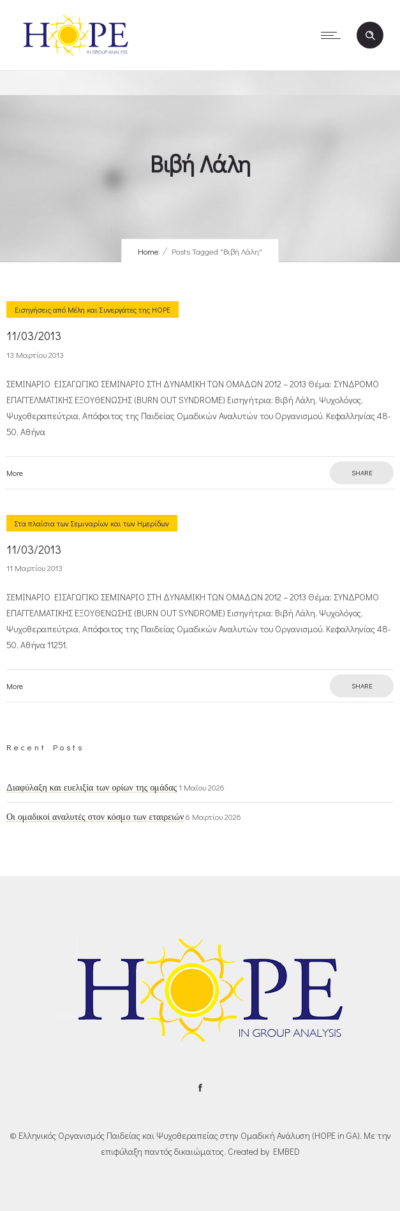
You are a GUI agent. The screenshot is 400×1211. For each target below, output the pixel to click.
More (14, 473)
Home (148, 251)
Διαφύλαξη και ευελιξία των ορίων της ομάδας (91, 787)
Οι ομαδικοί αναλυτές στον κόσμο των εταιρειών (95, 816)
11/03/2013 (33, 335)
